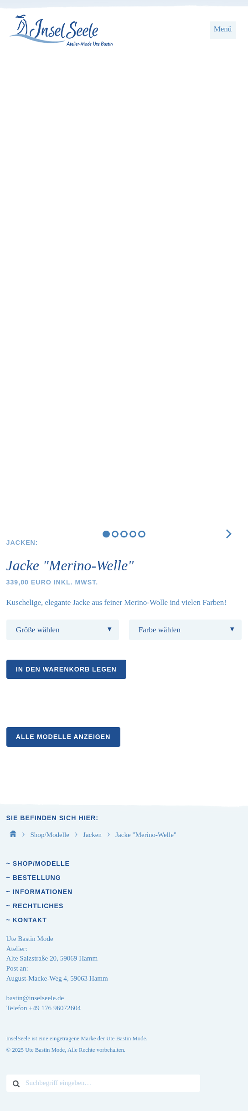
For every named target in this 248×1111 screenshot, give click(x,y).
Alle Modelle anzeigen (63, 736)
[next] (222, 116)
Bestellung (37, 877)
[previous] (26, 116)
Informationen (42, 891)
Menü (223, 29)
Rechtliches (38, 905)
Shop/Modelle (50, 834)
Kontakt (30, 920)
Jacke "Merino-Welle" (145, 834)
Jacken (93, 834)
